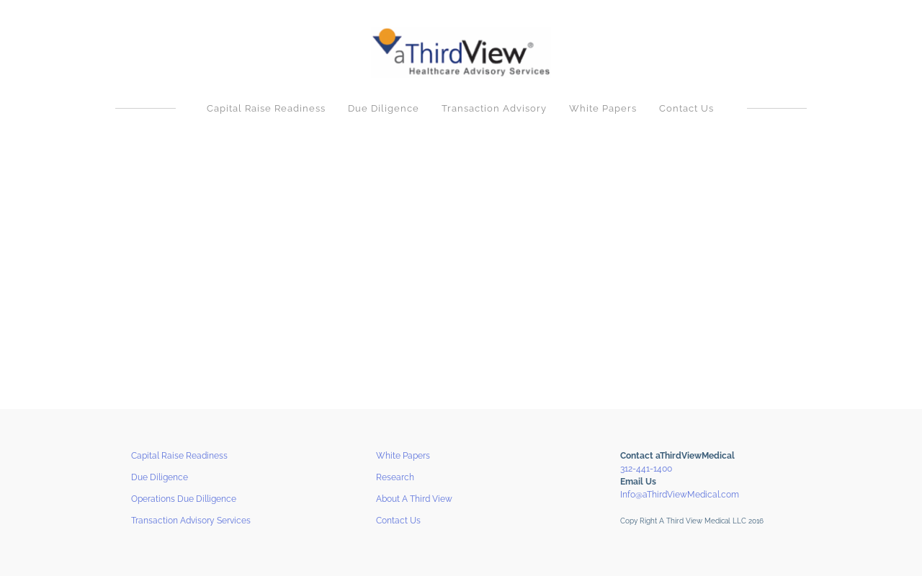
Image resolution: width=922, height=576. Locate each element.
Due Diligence (383, 108)
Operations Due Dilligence (183, 499)
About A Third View (414, 499)
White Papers (603, 108)
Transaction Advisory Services (191, 521)
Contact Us (686, 108)
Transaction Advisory (494, 108)
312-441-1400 (646, 469)
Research (395, 477)
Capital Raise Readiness (266, 108)
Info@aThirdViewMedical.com (679, 495)
